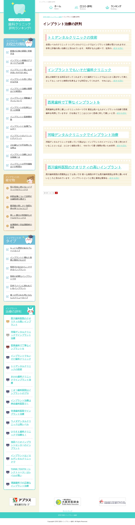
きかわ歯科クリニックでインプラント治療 (21, 379)
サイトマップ (67, 511)
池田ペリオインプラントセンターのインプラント (21, 445)
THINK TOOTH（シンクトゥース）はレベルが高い (21, 472)
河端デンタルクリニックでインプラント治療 (83, 135)
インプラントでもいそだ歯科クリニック (79, 70)
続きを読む (118, 48)
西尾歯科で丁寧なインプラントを (74, 102)
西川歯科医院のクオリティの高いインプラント (84, 167)
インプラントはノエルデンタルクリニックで (21, 458)
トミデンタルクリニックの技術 (72, 37)
